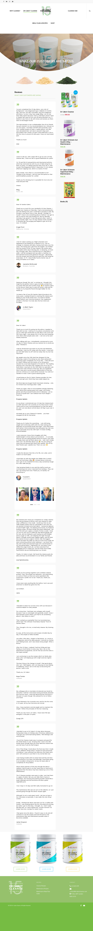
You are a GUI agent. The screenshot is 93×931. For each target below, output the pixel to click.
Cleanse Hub (72, 11)
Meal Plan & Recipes (40, 23)
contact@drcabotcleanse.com (78, 914)
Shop (53, 23)
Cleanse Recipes (41, 908)
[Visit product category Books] (69, 192)
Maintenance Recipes (42, 911)
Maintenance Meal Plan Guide (43, 915)
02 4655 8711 (75, 908)
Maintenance (45, 11)
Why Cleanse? (15, 11)
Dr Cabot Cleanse (30, 11)
